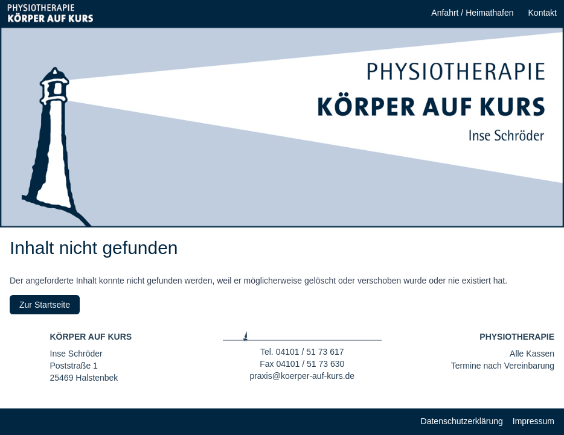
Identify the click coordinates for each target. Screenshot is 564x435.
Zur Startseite (44, 305)
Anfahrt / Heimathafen (472, 12)
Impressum (533, 421)
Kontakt (542, 12)
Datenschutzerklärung (462, 421)
